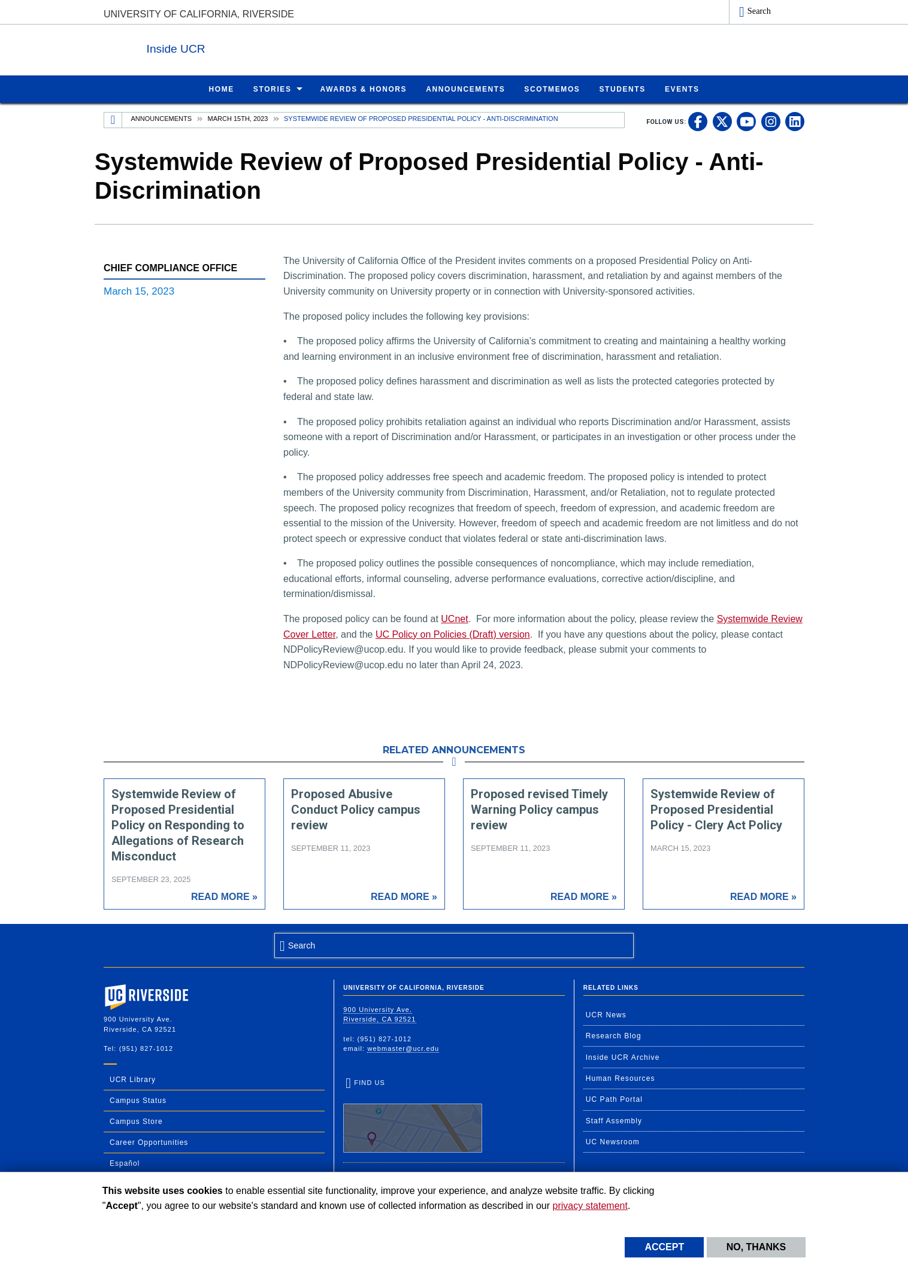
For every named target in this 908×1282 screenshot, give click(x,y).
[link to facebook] (697, 121)
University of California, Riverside (199, 14)
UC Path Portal (614, 1099)
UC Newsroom (613, 1141)
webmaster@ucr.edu (403, 1047)
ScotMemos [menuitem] (552, 88)
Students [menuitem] (622, 88)
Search (759, 11)
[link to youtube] (746, 121)
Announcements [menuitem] (465, 88)
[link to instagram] (770, 121)
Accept (664, 1247)
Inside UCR (249, 47)
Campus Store (136, 1121)
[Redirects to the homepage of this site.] (113, 120)
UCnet (454, 618)
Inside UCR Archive (623, 1057)
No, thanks (756, 1247)
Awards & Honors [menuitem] (363, 88)
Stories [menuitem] (272, 88)
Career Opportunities (149, 1142)
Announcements (161, 118)
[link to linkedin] (794, 121)
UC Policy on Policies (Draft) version (453, 634)
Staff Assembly (614, 1120)
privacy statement (590, 1206)
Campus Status (138, 1100)
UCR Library (133, 1079)
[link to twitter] (722, 121)
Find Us (412, 1115)
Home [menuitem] (221, 88)
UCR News (606, 1014)
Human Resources (620, 1078)
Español (125, 1163)
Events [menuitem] (682, 88)
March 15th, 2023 (238, 118)
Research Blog (613, 1035)
